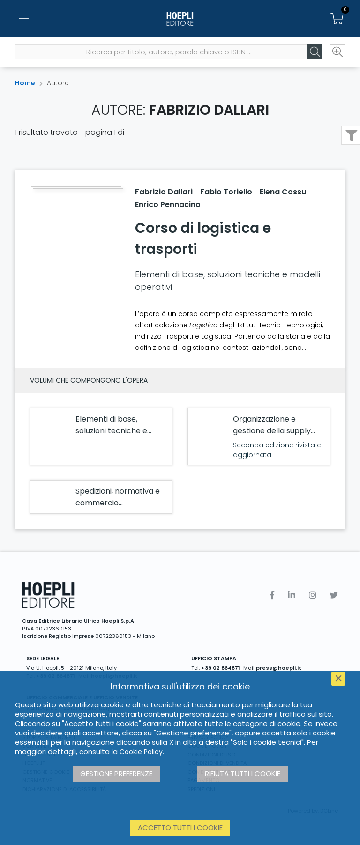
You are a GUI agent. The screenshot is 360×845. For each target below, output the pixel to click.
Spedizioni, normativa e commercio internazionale (117, 503)
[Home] (180, 18)
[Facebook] (272, 595)
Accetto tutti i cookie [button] (180, 827)
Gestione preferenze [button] (116, 773)
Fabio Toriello (226, 191)
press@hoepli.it (278, 668)
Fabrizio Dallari (164, 191)
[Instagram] (312, 595)
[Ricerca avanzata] (337, 51)
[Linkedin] (291, 595)
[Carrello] (336, 18)
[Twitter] (334, 595)
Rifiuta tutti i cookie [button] (242, 773)
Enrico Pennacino (168, 204)
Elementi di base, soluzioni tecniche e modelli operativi (111, 431)
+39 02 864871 (220, 668)
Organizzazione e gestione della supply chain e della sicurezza (274, 431)
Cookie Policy (141, 751)
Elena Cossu (283, 191)
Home (25, 83)
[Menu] (23, 18)
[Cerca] (315, 51)
